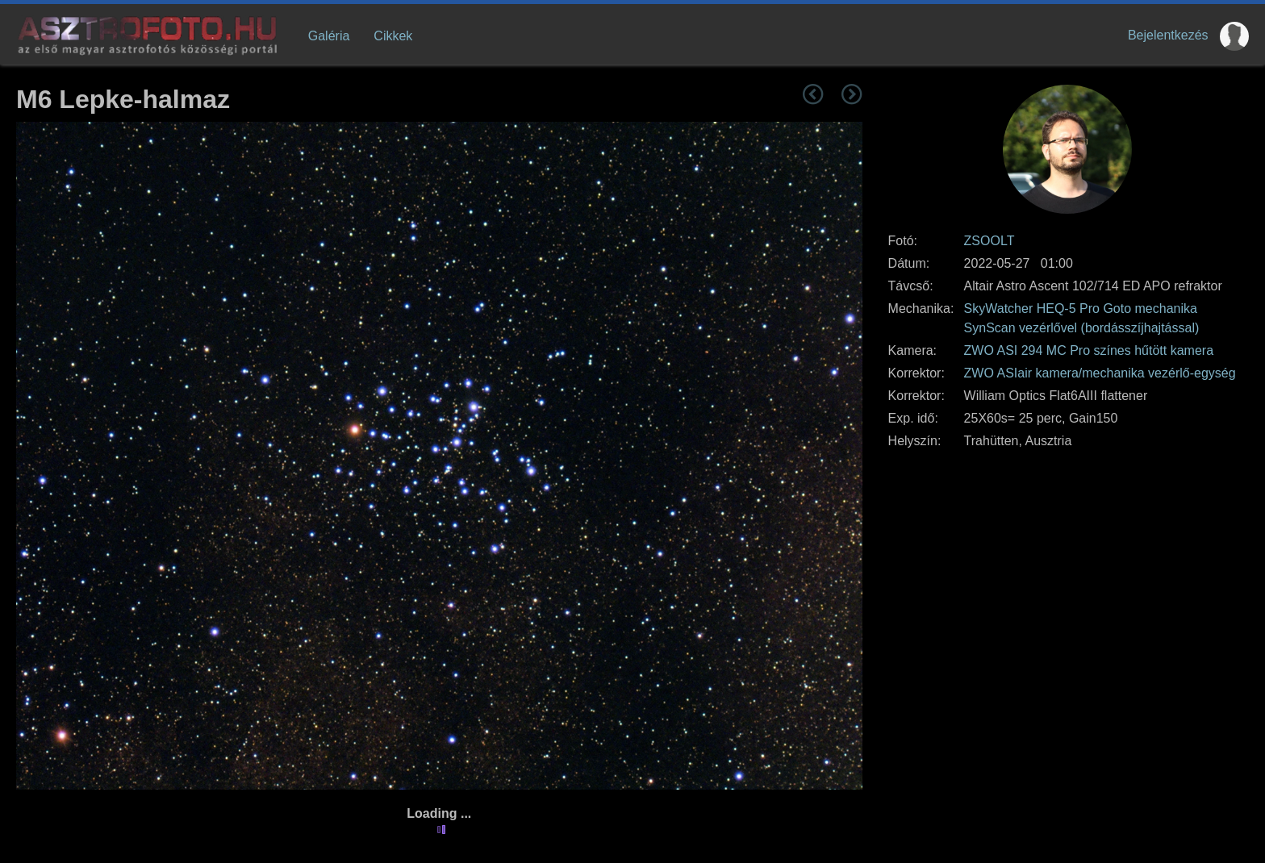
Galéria (329, 36)
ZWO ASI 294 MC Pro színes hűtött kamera (1088, 350)
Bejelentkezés (1168, 35)
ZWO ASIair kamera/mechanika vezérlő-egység (1100, 373)
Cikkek (393, 36)
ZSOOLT (989, 241)
